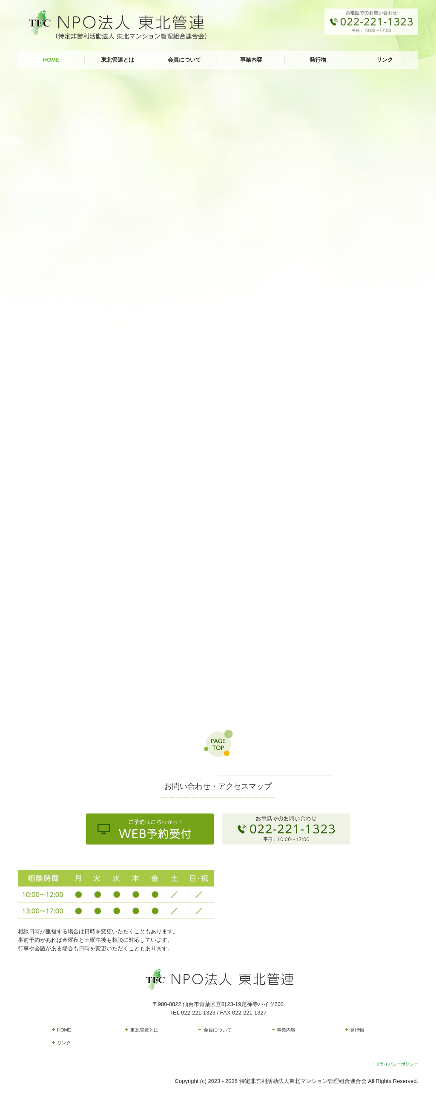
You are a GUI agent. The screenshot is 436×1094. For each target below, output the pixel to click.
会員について (184, 60)
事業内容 (251, 60)
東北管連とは (117, 60)
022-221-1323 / (200, 1012)
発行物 (318, 60)
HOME (51, 60)
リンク (384, 60)
